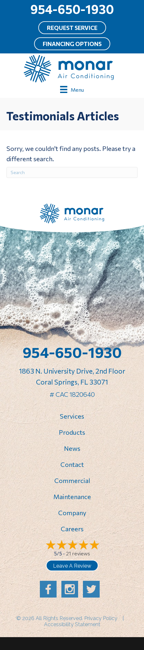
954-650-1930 (72, 8)
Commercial (72, 480)
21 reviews (78, 553)
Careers (72, 529)
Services (72, 416)
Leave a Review (72, 566)
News (72, 448)
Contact (72, 464)
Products (72, 432)
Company (72, 512)
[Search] (72, 172)
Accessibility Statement (72, 624)
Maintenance (72, 496)
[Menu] (72, 89)
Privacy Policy (100, 618)
